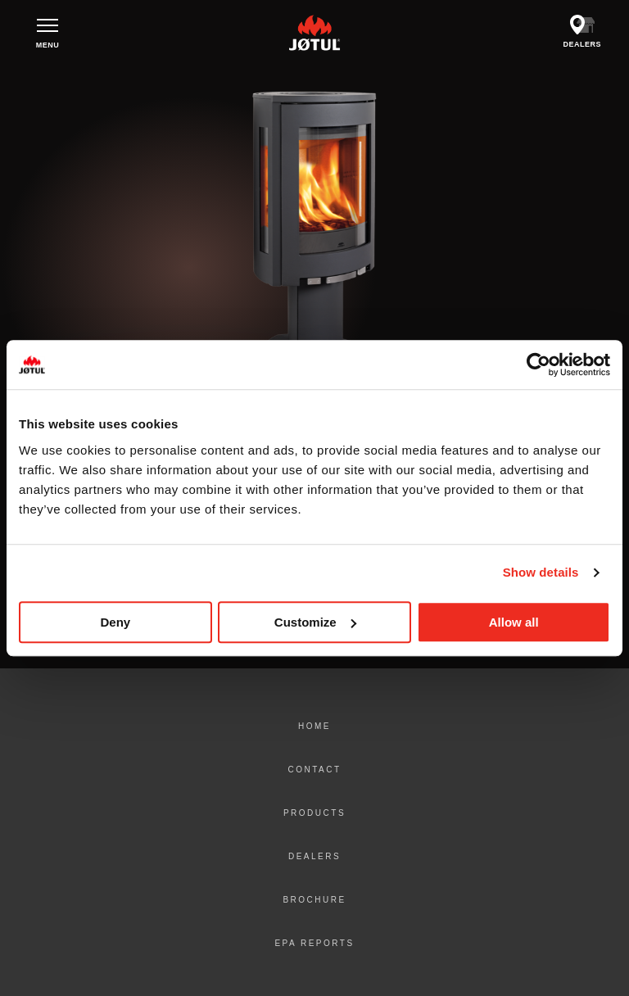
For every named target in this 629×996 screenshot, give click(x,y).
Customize (315, 622)
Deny (115, 622)
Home (314, 726)
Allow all (514, 622)
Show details (541, 572)
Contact (314, 769)
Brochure (314, 899)
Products (314, 812)
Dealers (314, 856)
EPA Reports (314, 943)
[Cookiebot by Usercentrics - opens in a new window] (538, 364)
